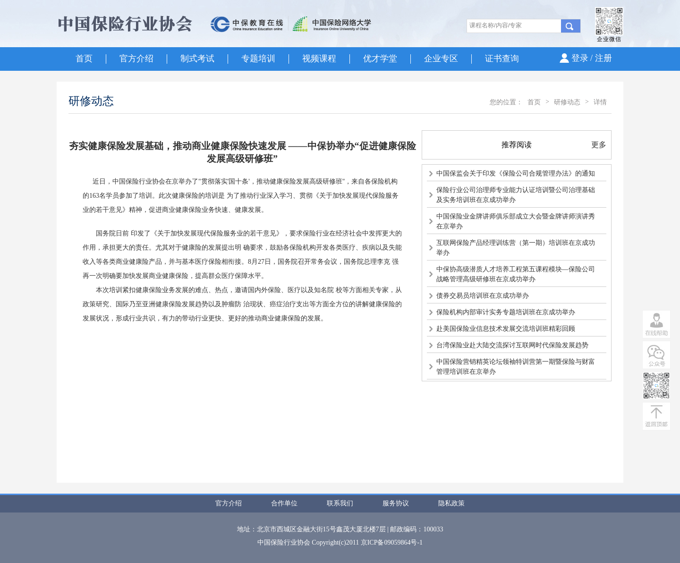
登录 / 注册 (591, 58)
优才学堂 (380, 58)
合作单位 (284, 503)
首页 (84, 58)
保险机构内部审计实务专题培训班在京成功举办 (505, 312)
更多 (598, 145)
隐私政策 (451, 503)
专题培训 (258, 58)
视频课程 (319, 58)
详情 (600, 102)
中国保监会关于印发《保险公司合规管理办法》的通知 (515, 173)
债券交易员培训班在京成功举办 (482, 295)
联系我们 (340, 503)
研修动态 (567, 102)
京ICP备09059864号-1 (392, 542)
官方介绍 (136, 58)
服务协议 (395, 503)
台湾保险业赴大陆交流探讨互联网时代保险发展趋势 (512, 345)
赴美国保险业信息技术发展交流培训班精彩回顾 (505, 328)
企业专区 (441, 58)
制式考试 (197, 58)
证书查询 (502, 58)
